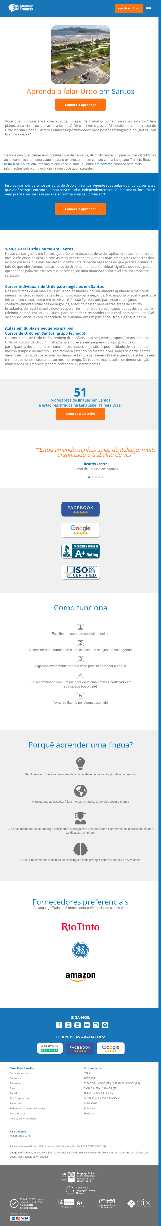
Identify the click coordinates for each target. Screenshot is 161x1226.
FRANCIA (89, 1113)
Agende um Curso (129, 8)
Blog (12, 1088)
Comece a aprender (80, 105)
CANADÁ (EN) (92, 1088)
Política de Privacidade (23, 1118)
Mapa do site (17, 1113)
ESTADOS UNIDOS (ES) (126, 1083)
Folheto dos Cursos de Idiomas (27, 1108)
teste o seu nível (17, 164)
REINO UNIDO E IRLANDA (98, 1093)
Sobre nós (16, 1078)
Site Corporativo (19, 1098)
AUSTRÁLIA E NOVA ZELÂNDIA (101, 1098)
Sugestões (16, 1103)
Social (13, 1093)
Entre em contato (20, 1073)
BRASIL (88, 1073)
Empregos (16, 1083)
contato (106, 164)
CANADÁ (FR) (109, 1088)
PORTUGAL (90, 1078)
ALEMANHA (90, 1103)
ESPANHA (89, 1108)
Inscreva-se (14, 185)
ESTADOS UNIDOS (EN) (97, 1083)
